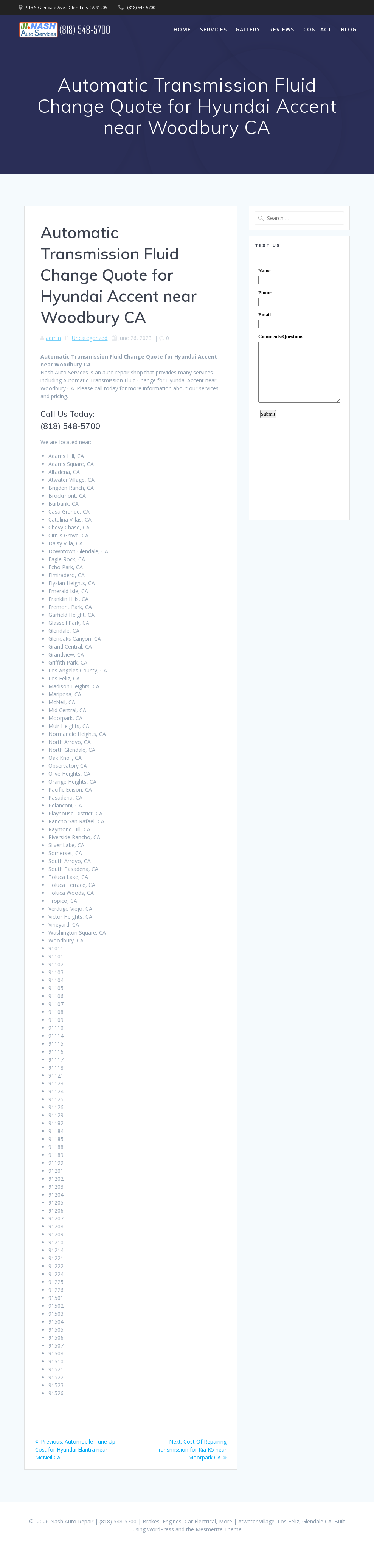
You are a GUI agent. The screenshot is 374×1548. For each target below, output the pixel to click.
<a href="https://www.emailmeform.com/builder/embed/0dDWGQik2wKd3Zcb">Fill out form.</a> (299, 383)
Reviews (281, 29)
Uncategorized (89, 338)
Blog (349, 29)
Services (213, 29)
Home (182, 29)
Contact (317, 29)
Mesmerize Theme (219, 1529)
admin (53, 338)
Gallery (248, 29)
